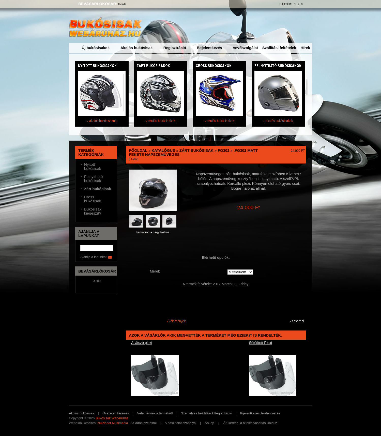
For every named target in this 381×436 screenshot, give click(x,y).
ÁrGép (209, 423)
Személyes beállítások (197, 413)
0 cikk (122, 4)
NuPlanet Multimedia (112, 423)
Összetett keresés (115, 413)
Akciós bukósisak (136, 48)
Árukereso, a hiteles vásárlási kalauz (250, 423)
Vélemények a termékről (155, 413)
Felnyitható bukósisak (93, 179)
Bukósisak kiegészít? (92, 211)
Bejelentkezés (209, 48)
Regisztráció (174, 48)
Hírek (305, 48)
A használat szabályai (180, 423)
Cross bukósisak (92, 199)
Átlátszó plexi (141, 343)
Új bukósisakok (96, 48)
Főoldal (138, 150)
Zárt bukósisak (196, 150)
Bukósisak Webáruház (112, 418)
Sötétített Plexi (260, 343)
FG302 (224, 150)
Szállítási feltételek (279, 48)
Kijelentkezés (250, 413)
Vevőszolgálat (245, 48)
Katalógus (163, 150)
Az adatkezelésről (144, 423)
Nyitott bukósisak (92, 166)
